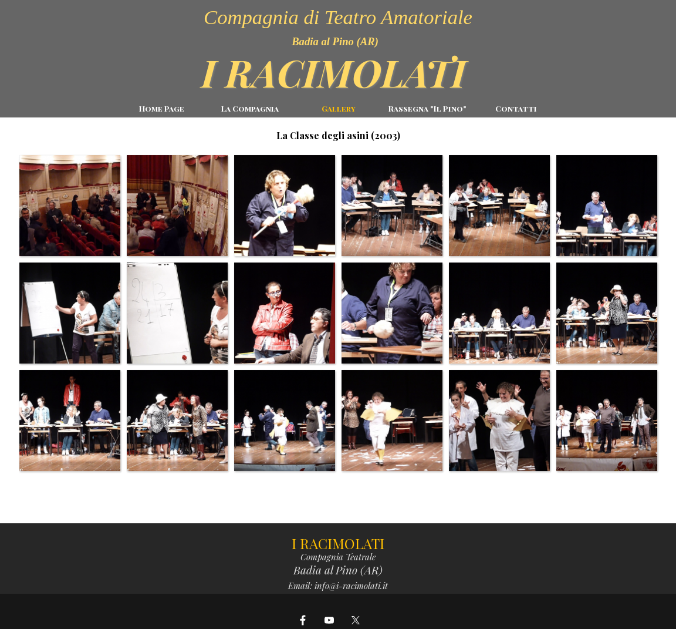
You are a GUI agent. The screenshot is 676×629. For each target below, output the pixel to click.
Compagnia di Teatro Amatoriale (338, 17)
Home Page (161, 108)
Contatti (516, 108)
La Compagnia (250, 108)
